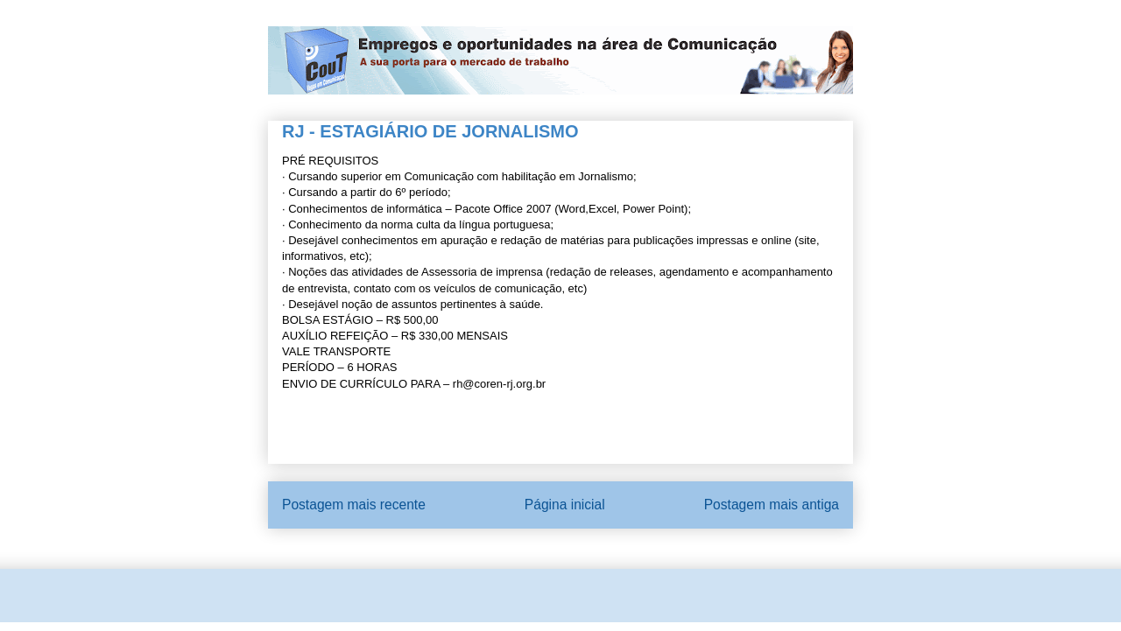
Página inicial (565, 504)
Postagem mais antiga (771, 504)
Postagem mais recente (354, 504)
